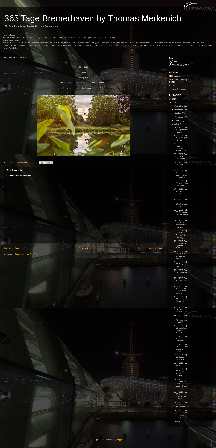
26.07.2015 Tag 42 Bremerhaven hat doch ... (180, 173)
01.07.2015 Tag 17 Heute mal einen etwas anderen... (180, 413)
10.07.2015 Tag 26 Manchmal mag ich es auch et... (180, 329)
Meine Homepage (179, 89)
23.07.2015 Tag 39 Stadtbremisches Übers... (180, 202)
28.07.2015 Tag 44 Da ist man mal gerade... (180, 156)
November (179, 109)
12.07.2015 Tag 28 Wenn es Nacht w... (180, 309)
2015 (174, 103)
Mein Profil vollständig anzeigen (182, 80)
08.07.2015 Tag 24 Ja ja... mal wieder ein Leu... (181, 347)
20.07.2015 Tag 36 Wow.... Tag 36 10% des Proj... (180, 234)
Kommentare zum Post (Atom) (27, 254)
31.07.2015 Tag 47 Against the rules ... (181, 129)
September (179, 117)
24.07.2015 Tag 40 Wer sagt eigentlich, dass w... (180, 192)
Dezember (179, 106)
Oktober (178, 113)
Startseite (84, 248)
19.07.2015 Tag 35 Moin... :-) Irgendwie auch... (180, 244)
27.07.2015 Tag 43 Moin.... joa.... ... (180, 164)
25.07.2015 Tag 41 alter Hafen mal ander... (181, 183)
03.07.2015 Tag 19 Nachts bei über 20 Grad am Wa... (180, 395)
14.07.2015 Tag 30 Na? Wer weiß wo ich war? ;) (180, 289)
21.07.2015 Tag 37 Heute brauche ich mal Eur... (180, 223)
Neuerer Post (12, 248)
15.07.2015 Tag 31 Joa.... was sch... (180, 280)
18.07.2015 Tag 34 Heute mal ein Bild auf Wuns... (180, 254)
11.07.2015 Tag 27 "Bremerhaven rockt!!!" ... (180, 318)
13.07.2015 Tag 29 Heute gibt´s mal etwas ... (180, 300)
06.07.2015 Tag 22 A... (180, 364)
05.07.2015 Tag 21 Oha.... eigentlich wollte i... (180, 372)
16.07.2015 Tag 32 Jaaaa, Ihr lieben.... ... (180, 272)
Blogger (119, 440)
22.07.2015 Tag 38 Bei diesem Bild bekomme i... (181, 213)
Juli (176, 124)
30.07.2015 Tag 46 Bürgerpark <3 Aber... (181, 137)
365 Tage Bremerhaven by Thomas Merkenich (92, 18)
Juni (176, 422)
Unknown (176, 76)
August (177, 120)
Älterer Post (156, 248)
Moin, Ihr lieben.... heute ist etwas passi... (180, 146)
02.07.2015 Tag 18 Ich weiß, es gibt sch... (180, 404)
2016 (174, 99)
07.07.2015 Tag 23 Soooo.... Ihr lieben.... (180, 357)
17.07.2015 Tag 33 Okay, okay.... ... (180, 264)
